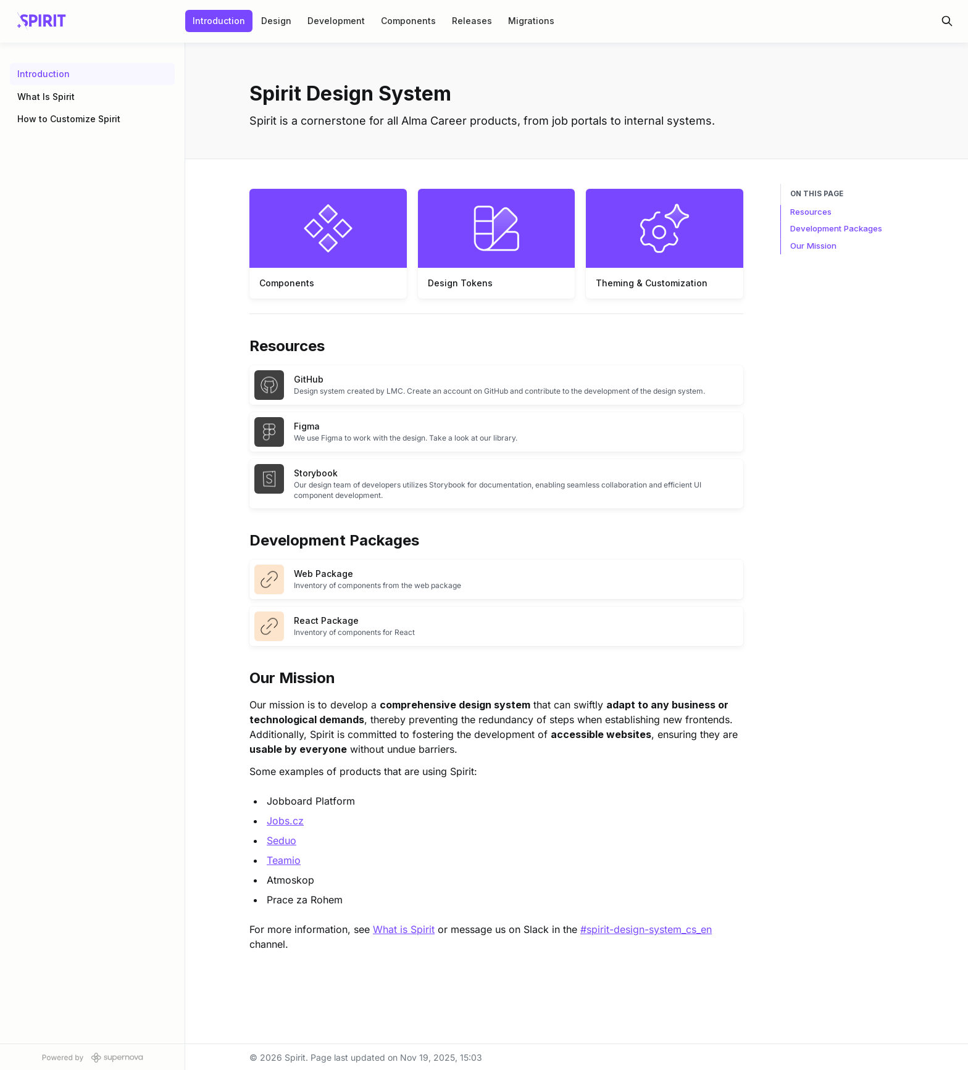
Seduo (281, 840)
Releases (472, 20)
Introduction (219, 20)
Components (408, 20)
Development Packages (836, 228)
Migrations (531, 20)
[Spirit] (41, 21)
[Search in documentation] (947, 21)
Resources (811, 212)
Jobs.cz (285, 821)
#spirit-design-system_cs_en (646, 929)
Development (336, 20)
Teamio (284, 860)
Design (276, 20)
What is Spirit (404, 929)
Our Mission (813, 246)
